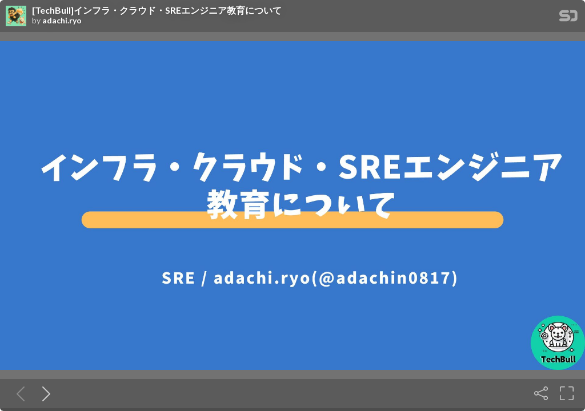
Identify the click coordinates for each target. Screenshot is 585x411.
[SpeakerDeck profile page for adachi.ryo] (16, 16)
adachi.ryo (62, 21)
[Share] (541, 393)
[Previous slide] (18, 393)
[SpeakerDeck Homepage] (568, 18)
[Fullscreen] (567, 393)
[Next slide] (44, 393)
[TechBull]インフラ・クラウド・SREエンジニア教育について (157, 10)
